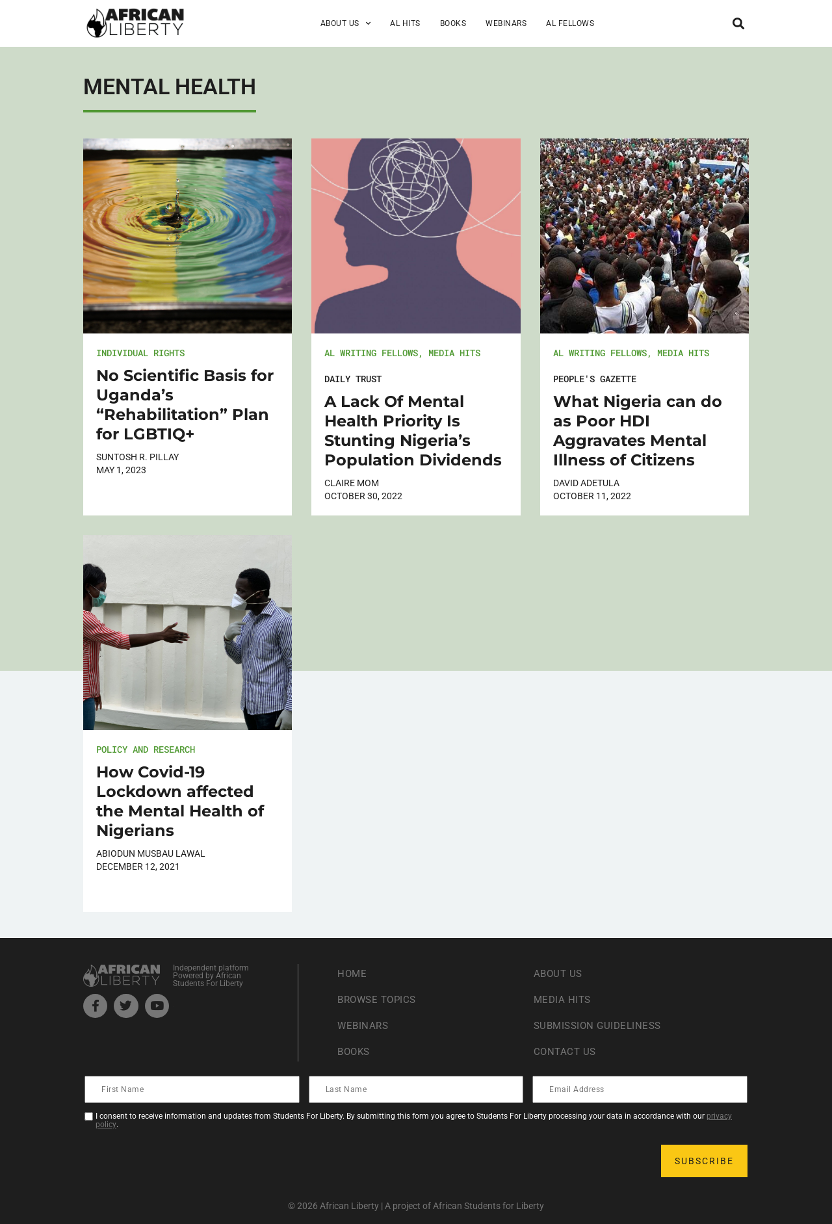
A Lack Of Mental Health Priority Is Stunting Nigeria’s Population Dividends (413, 430)
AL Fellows (570, 23)
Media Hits (454, 352)
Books (453, 23)
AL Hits (405, 23)
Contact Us (566, 1051)
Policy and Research (145, 749)
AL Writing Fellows (371, 352)
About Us (345, 23)
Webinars (506, 23)
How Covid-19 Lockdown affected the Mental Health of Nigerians (180, 801)
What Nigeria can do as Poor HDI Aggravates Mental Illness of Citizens (637, 430)
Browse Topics (379, 999)
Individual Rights (140, 352)
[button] (738, 23)
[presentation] (184, 1161)
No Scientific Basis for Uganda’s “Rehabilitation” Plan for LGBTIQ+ (185, 404)
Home (352, 973)
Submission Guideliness (601, 1025)
